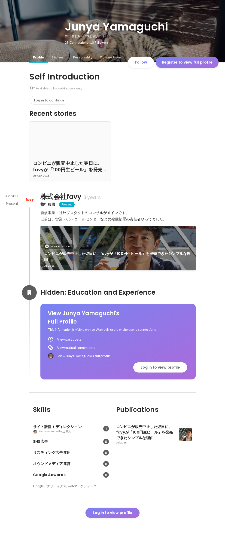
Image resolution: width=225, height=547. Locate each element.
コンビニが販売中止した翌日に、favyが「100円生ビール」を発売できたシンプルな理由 (117, 256)
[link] (118, 248)
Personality (82, 57)
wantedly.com (59, 246)
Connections (111, 57)
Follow (141, 62)
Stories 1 (59, 57)
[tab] (38, 57)
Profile (38, 57)
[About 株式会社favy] (29, 200)
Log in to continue (49, 100)
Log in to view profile (160, 367)
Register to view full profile (187, 62)
